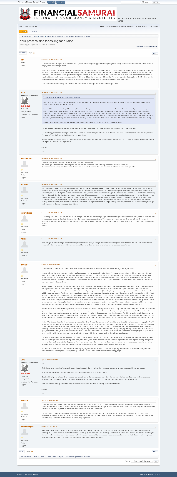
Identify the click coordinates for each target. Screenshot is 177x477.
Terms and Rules (148, 474)
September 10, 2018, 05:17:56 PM (52, 59)
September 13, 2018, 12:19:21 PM (52, 158)
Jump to (127, 461)
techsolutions (27, 159)
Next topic (153, 46)
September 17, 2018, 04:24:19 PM (52, 184)
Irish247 (24, 185)
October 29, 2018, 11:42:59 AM (51, 264)
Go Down (22, 53)
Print (155, 53)
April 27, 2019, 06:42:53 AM (50, 359)
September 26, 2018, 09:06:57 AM (52, 239)
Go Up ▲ (157, 474)
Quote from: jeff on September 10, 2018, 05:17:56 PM (62, 97)
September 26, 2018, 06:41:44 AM (52, 213)
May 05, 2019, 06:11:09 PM (49, 426)
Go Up (21, 451)
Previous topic (142, 46)
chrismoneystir (27, 427)
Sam (23, 93)
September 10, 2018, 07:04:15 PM (52, 92)
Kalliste (24, 239)
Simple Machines (33, 474)
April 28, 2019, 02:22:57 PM (50, 400)
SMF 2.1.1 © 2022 (22, 474)
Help (141, 474)
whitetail (24, 401)
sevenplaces (26, 213)
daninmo (25, 265)
